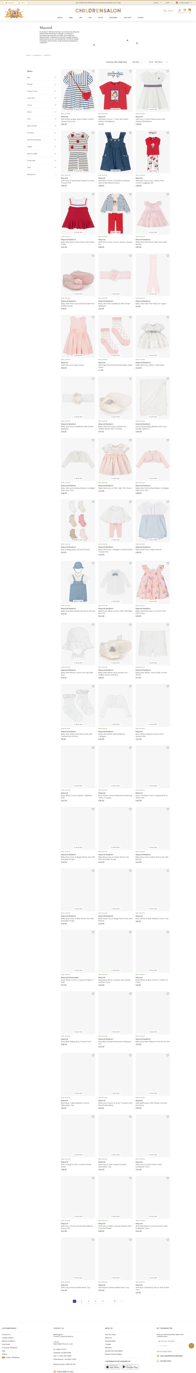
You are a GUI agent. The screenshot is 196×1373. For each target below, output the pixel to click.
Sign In (23, 3)
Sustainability (110, 1326)
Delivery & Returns (8, 1326)
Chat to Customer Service (63, 1321)
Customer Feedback (9, 1333)
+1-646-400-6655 (64, 1341)
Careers (108, 1330)
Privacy (97, 1365)
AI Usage (112, 1365)
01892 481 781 (71, 1350)
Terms (83, 1365)
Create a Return (8, 1323)
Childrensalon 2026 (49, 1365)
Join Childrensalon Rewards (170, 1341)
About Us (108, 1323)
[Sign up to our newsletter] (191, 1331)
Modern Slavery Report (113, 1339)
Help (3, 1336)
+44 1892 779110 (70, 1345)
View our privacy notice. (164, 1337)
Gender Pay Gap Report (114, 1336)
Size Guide (6, 1330)
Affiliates (108, 1333)
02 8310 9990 (66, 1338)
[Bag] (189, 11)
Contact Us (6, 1320)
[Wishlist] (184, 11)
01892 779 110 (61, 1335)
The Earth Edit (164, 1346)
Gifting (4, 1339)
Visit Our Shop (110, 1320)
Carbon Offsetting (10, 1343)
